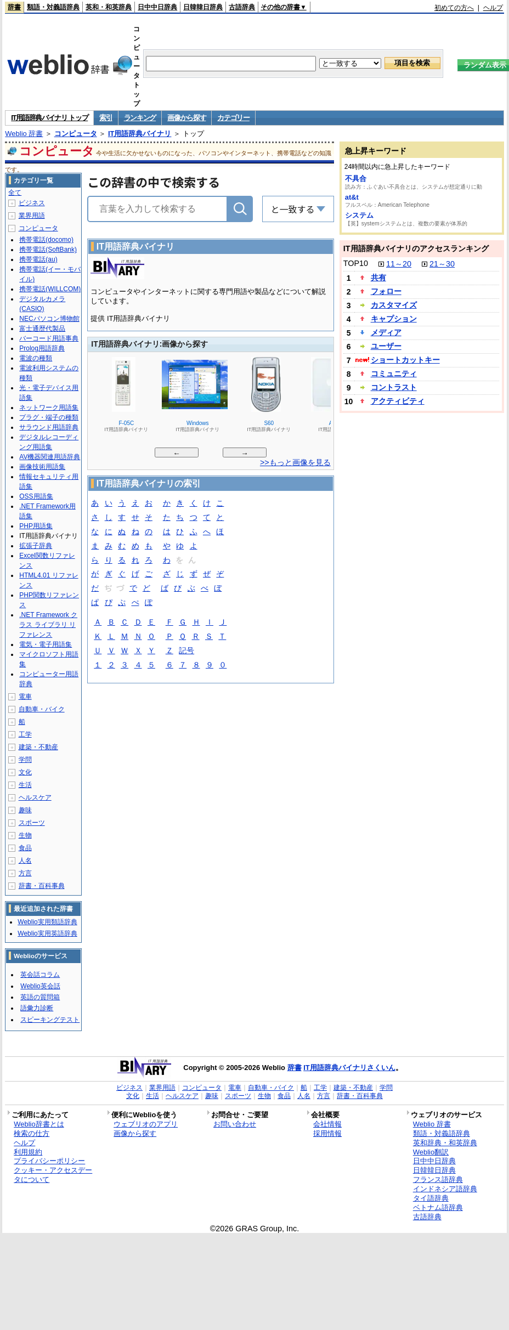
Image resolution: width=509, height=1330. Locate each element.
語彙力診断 (36, 1008)
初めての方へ (454, 8)
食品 (25, 848)
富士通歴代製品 (42, 328)
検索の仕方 (31, 1133)
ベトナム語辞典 (438, 1207)
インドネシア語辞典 (445, 1189)
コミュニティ (394, 373)
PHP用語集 (36, 526)
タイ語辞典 (431, 1198)
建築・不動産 (38, 747)
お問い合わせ (234, 1124)
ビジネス (32, 203)
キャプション (394, 318)
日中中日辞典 (157, 7)
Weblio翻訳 (431, 1152)
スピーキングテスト (50, 1019)
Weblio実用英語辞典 (47, 933)
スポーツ (32, 823)
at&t (352, 197)
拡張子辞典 (35, 546)
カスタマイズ (394, 305)
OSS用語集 (36, 496)
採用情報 (327, 1133)
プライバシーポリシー (49, 1161)
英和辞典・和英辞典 (445, 1143)
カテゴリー (233, 118)
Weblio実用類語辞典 (47, 922)
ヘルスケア (35, 797)
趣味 (25, 810)
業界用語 (32, 215)
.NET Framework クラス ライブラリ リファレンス (48, 624)
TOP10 (355, 263)
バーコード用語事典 (48, 338)
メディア (386, 332)
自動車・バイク (42, 709)
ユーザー (386, 346)
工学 (25, 734)
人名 (25, 860)
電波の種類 (35, 358)
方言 (25, 873)
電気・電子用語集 (45, 644)
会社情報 (327, 1124)
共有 (378, 277)
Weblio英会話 (40, 986)
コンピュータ (75, 133)
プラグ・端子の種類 (48, 417)
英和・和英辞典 (109, 7)
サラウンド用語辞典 (48, 427)
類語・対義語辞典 (53, 7)
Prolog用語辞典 (42, 348)
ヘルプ (493, 8)
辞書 (14, 7)
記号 (186, 651)
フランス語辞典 (438, 1179)
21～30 (442, 263)
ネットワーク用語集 (48, 407)
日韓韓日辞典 (203, 7)
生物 (25, 835)
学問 (25, 759)
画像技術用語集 (42, 467)
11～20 (398, 263)
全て (14, 192)
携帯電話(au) (38, 259)
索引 (105, 118)
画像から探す (186, 118)
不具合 (355, 178)
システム (359, 215)
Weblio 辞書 (24, 133)
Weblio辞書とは (39, 1124)
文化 (25, 772)
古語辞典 (242, 7)
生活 (25, 785)
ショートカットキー (405, 359)
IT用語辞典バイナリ (140, 133)
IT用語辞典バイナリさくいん (349, 1067)
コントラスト (394, 387)
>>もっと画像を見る (295, 462)
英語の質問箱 (40, 997)
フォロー (386, 291)
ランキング (140, 118)
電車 (25, 696)
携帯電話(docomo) (46, 240)
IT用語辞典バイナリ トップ (49, 118)
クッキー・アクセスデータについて (53, 1175)
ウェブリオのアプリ (146, 1124)
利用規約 (28, 1152)
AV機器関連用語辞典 (49, 457)
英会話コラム (40, 974)
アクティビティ (398, 401)
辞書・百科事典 (42, 886)
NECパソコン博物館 (49, 318)
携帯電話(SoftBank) (48, 249)
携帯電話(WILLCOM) (50, 289)
